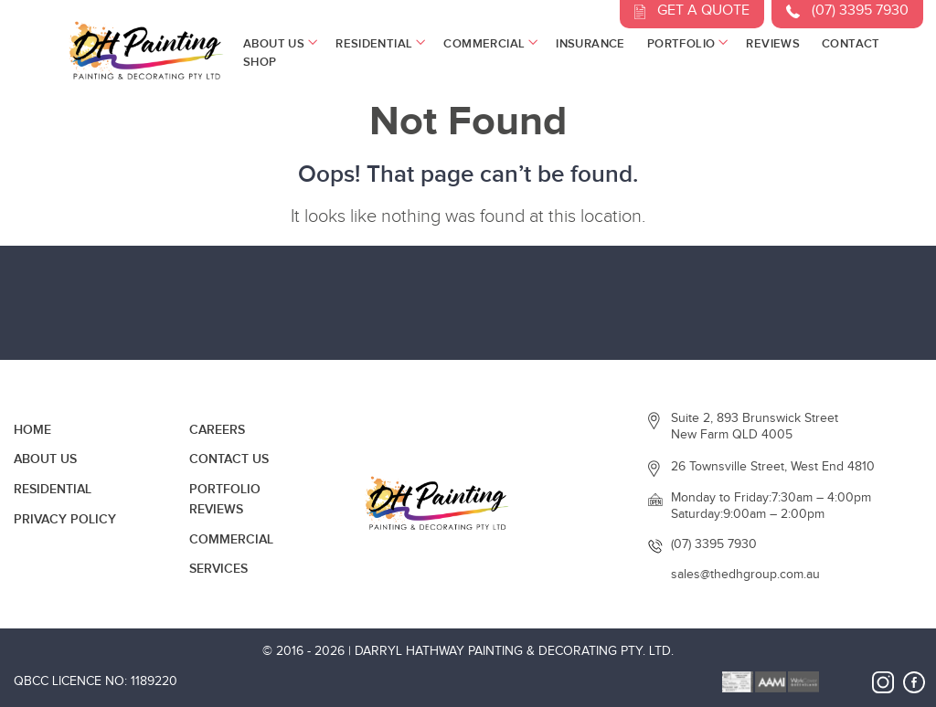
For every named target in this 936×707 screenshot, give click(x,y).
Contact (851, 44)
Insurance (590, 44)
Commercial (488, 44)
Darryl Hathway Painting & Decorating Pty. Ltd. (514, 651)
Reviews (773, 44)
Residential (378, 44)
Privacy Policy (65, 519)
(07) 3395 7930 (714, 544)
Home (32, 430)
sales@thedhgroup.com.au (745, 574)
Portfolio (686, 44)
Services (218, 568)
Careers (217, 430)
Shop (260, 62)
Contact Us (229, 459)
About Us (278, 44)
